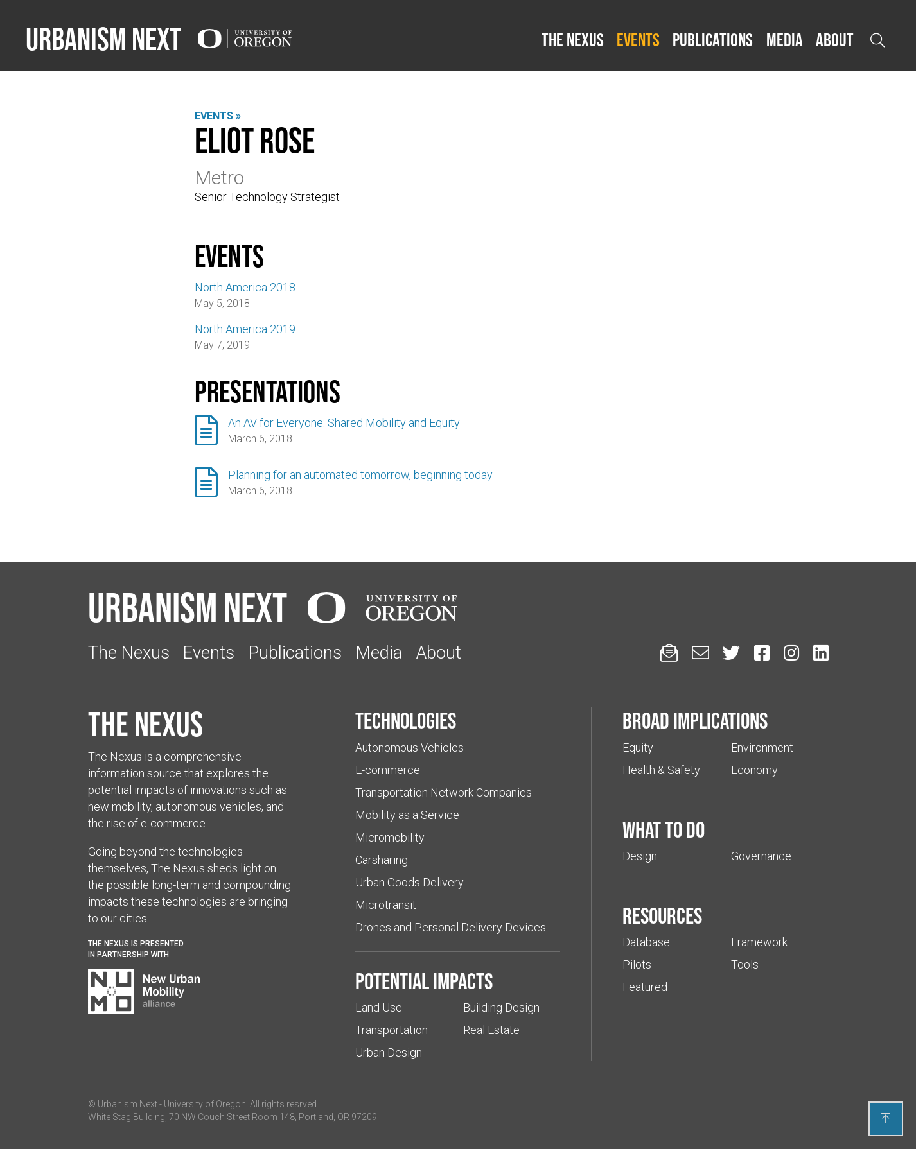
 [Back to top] (885, 1118)
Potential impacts (424, 981)
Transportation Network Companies (443, 792)
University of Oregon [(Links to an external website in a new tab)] (205, 1104)
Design (639, 856)
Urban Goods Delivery (409, 882)
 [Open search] (877, 40)
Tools (745, 964)
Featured (644, 987)
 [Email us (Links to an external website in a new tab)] (700, 652)
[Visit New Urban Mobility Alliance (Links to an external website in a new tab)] (144, 992)
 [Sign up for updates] (669, 652)
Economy (754, 770)
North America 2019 (245, 329)
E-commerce (387, 770)
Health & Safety (661, 770)
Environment (762, 747)
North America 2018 (245, 287)
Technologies (405, 720)
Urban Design (388, 1052)
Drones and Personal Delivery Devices (450, 927)
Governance (761, 856)
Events (638, 40)
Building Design (501, 1007)
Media (784, 40)
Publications (713, 40)
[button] (572, 40)
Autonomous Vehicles (409, 747)
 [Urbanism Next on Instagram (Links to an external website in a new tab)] (791, 652)
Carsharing (381, 860)
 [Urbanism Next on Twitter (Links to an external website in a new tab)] (731, 652)
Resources (662, 915)
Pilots (636, 964)
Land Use (378, 1007)
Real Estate (491, 1030)
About (835, 40)
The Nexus (573, 40)
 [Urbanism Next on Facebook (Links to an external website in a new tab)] (762, 652)
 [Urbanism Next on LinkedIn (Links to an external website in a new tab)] (821, 652)
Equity (637, 747)
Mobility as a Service (407, 815)
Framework (759, 942)
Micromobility (390, 837)
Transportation (391, 1030)
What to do (663, 829)
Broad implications (695, 720)
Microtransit (385, 904)
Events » (218, 116)
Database (646, 942)
